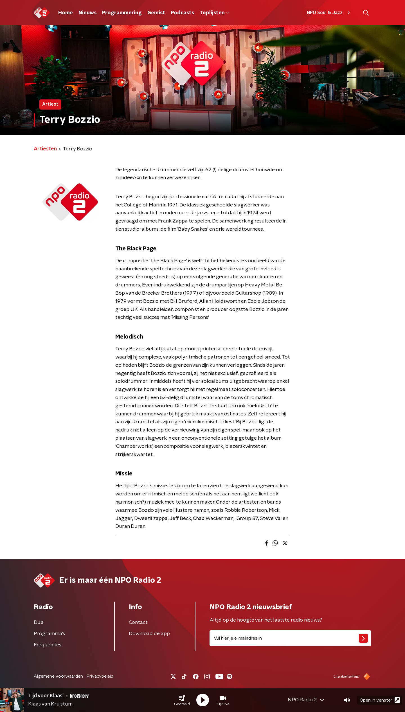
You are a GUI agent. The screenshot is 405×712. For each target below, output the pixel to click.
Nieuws (87, 12)
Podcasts (182, 12)
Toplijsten (215, 12)
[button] (182, 700)
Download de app (149, 633)
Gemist (156, 12)
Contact (138, 622)
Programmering (122, 12)
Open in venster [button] (380, 700)
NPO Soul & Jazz (329, 12)
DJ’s (38, 622)
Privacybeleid (99, 676)
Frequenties (47, 645)
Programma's (49, 633)
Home (65, 12)
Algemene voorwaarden (58, 676)
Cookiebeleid (346, 676)
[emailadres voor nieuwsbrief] (290, 638)
